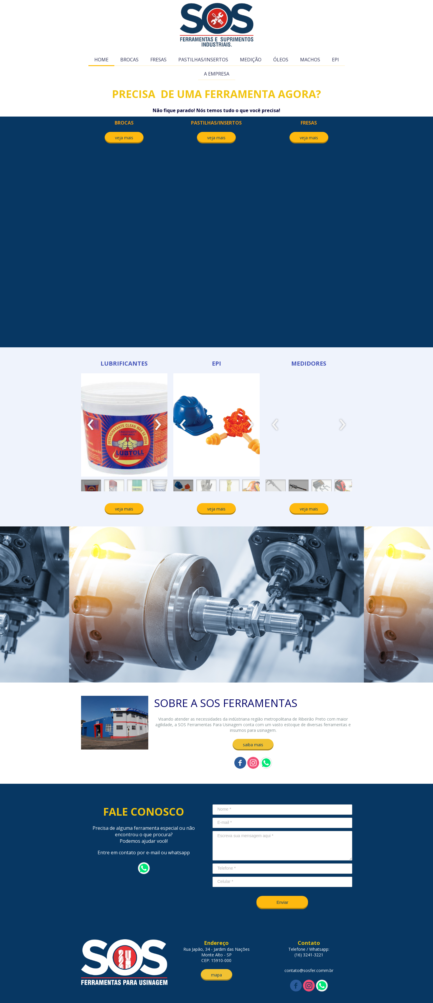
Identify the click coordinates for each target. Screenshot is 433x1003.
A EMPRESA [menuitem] (216, 74)
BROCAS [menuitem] (129, 59)
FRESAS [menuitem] (158, 59)
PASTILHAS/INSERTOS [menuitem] (203, 59)
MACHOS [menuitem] (310, 59)
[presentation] (90, 425)
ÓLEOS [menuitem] (280, 59)
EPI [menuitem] (335, 59)
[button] (124, 137)
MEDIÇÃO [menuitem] (250, 59)
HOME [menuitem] (101, 59)
